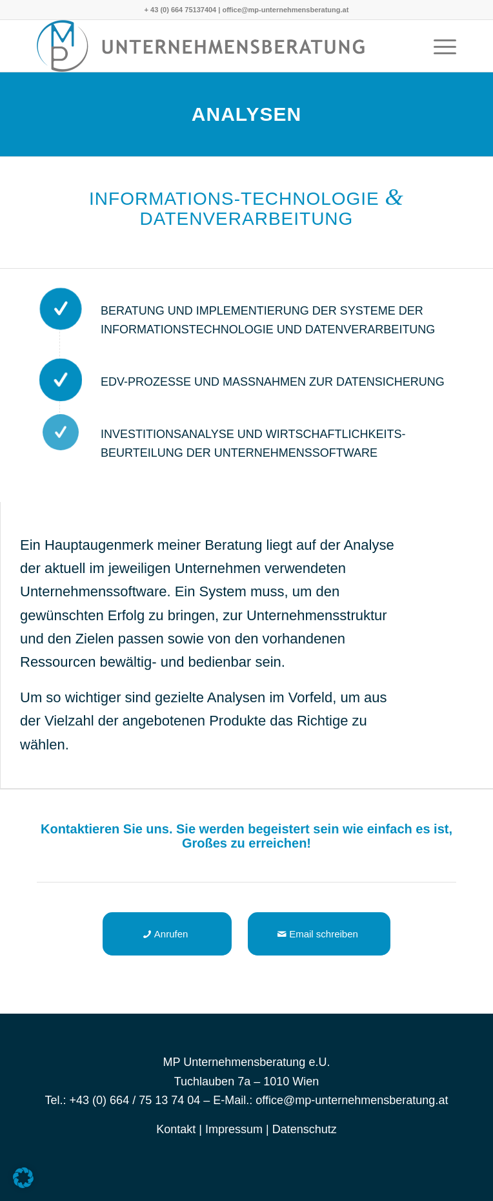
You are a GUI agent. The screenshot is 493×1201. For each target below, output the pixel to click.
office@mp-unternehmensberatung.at (285, 10)
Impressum (234, 1129)
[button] (23, 1177)
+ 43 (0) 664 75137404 (181, 10)
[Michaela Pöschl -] (204, 46)
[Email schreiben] (319, 934)
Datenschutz (304, 1129)
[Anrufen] (167, 934)
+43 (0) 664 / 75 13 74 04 (135, 1100)
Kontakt (176, 1129)
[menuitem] (438, 46)
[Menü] (438, 46)
